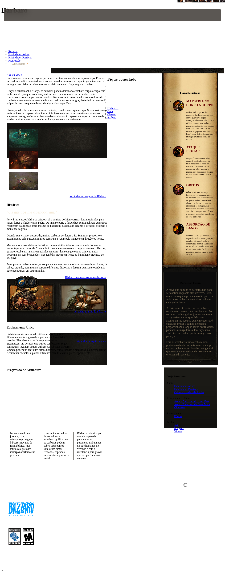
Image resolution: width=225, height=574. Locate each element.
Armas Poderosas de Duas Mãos (192, 404)
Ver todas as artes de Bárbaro (89, 311)
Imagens (179, 428)
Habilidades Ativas (184, 386)
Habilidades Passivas (186, 389)
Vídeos (178, 431)
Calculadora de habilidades (189, 392)
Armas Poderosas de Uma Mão (191, 401)
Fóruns (178, 416)
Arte (176, 425)
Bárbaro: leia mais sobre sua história (85, 277)
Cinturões (179, 407)
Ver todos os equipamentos (92, 341)
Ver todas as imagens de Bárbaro (88, 196)
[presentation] (15, 15)
